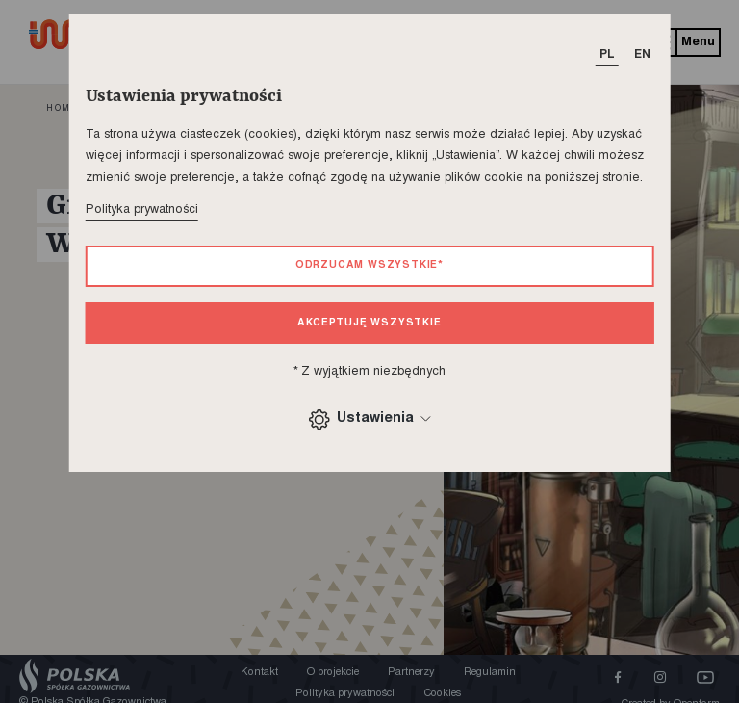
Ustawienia (369, 419)
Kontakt (259, 672)
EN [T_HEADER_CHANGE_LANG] (642, 55)
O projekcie (333, 672)
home (61, 109)
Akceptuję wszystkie (369, 323)
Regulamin (490, 672)
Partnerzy (411, 672)
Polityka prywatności (142, 210)
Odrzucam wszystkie (369, 265)
